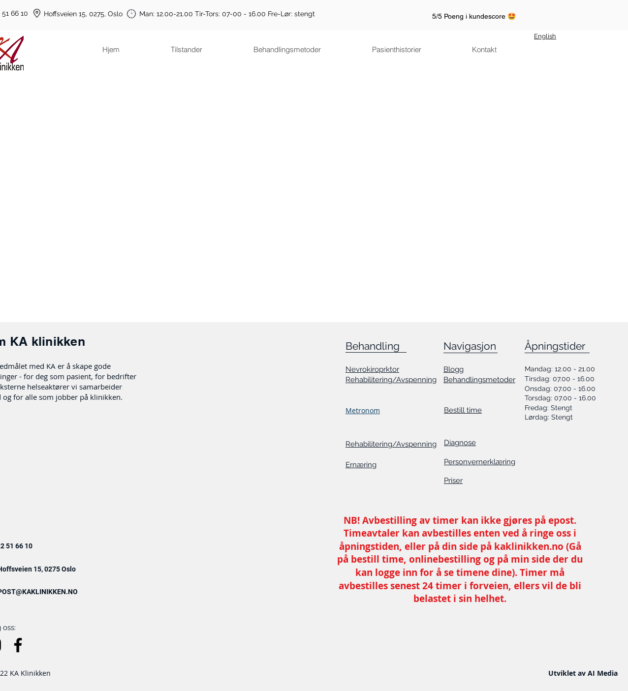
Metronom (362, 410)
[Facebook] (18, 645)
